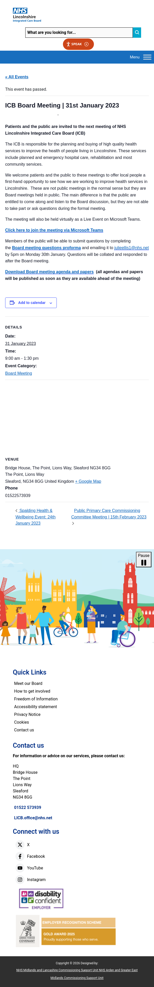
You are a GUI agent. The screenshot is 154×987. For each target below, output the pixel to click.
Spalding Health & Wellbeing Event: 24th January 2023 (35, 517)
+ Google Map (88, 481)
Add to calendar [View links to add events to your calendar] (32, 303)
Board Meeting (18, 373)
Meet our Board (28, 683)
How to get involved (32, 691)
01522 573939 (27, 807)
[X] (20, 844)
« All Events (16, 77)
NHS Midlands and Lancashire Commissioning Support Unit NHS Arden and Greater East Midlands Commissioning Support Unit (76, 974)
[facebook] (20, 856)
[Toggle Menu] (147, 57)
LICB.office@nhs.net (33, 817)
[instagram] (20, 879)
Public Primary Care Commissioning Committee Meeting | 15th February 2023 (108, 513)
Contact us (24, 730)
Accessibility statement (35, 706)
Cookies (21, 722)
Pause (143, 560)
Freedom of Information (36, 699)
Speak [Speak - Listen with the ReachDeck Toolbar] (77, 44)
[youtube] (20, 868)
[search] (137, 32)
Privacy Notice (27, 714)
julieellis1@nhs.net (131, 248)
